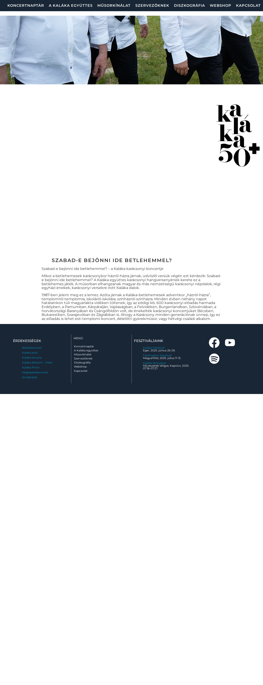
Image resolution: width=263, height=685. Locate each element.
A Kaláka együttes (71, 5)
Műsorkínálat (114, 5)
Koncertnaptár (25, 5)
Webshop (220, 5)
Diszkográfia (189, 5)
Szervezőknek (152, 5)
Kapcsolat (248, 5)
